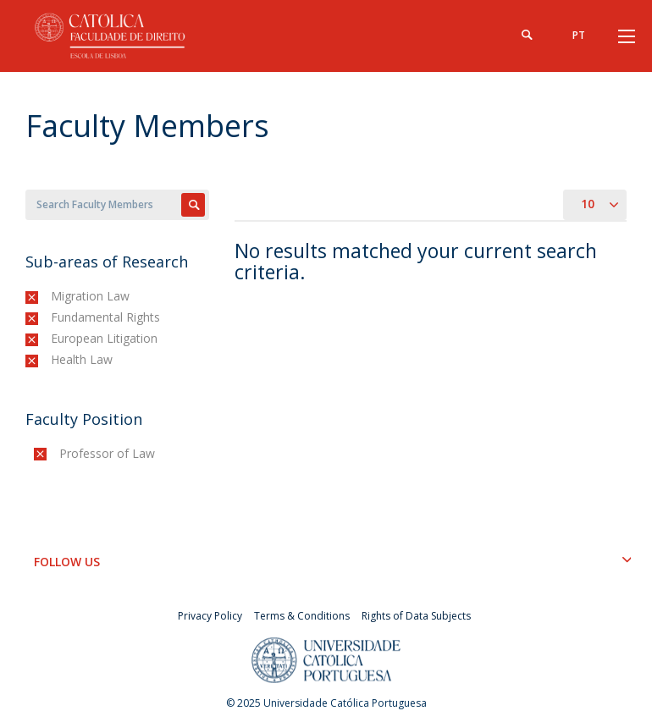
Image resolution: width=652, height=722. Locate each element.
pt (578, 35)
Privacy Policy (210, 616)
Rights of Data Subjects (416, 616)
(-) (54, 296)
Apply (193, 205)
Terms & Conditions (302, 616)
